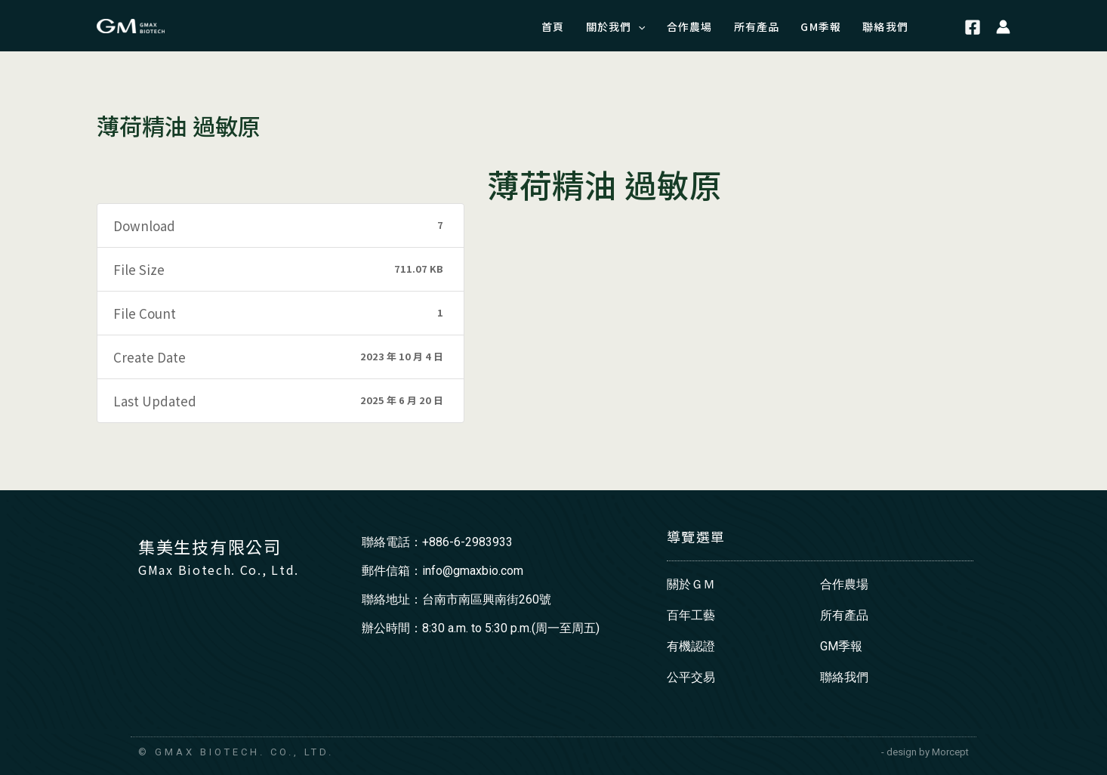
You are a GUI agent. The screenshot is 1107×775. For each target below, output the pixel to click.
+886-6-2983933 (467, 542)
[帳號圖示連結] (1003, 25)
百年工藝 (691, 615)
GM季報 (841, 646)
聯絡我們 (844, 677)
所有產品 (844, 615)
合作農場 (844, 584)
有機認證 (691, 646)
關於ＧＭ (691, 584)
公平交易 (691, 677)
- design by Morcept (925, 752)
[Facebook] (972, 28)
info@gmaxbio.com (472, 570)
